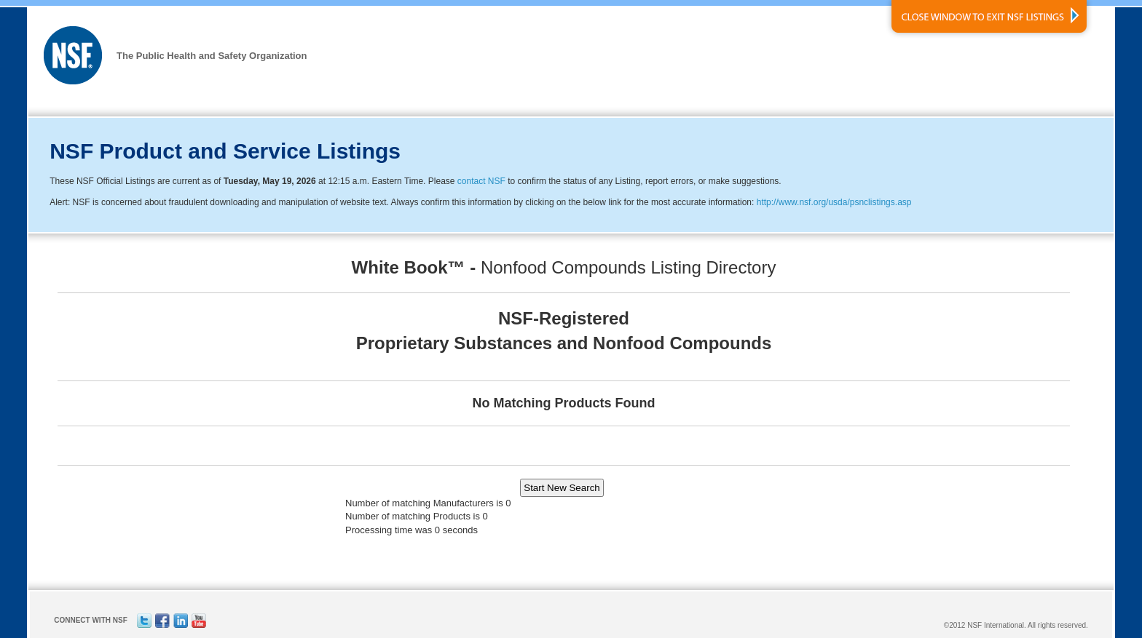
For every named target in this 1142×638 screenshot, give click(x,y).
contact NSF (481, 181)
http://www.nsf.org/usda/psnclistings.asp (834, 202)
